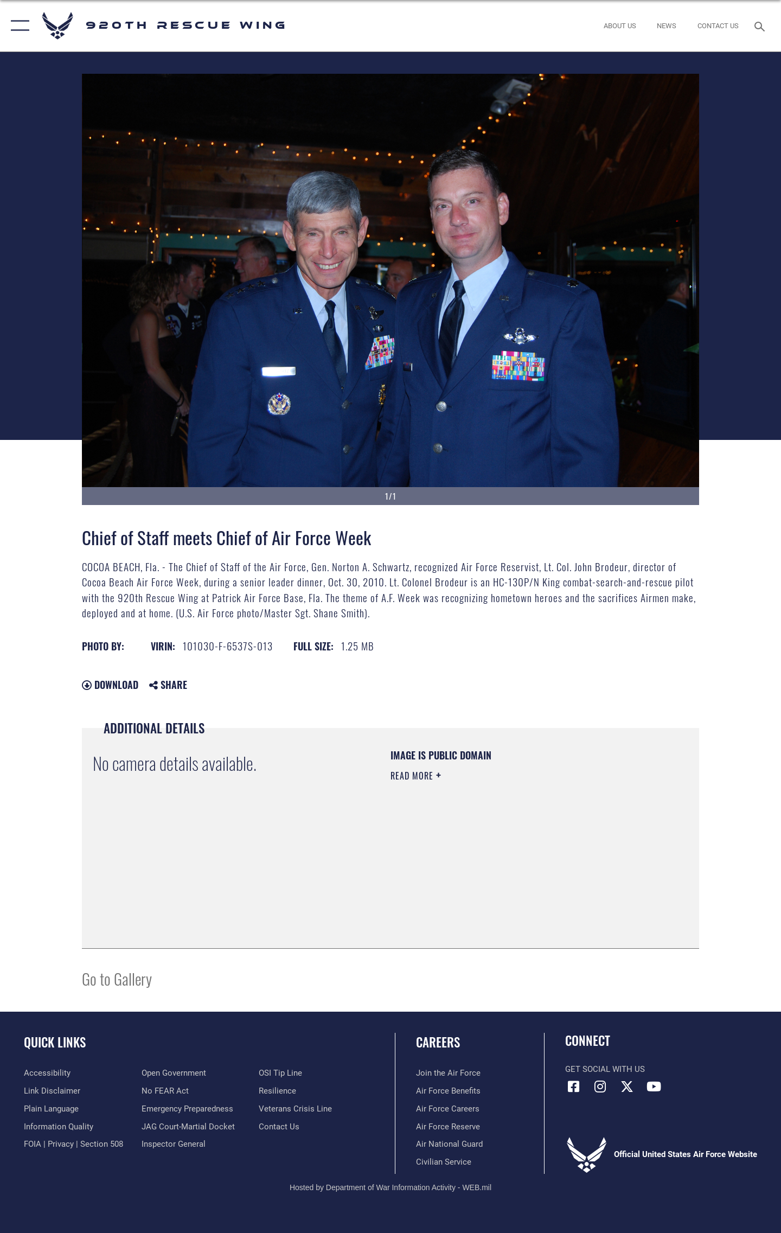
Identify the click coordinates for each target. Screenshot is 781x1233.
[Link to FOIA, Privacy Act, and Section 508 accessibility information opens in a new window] (73, 1144)
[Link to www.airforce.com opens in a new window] (448, 1073)
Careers (438, 1042)
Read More (413, 775)
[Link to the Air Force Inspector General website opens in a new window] (174, 1144)
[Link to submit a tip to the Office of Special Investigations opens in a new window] (280, 1073)
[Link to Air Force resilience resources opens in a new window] (277, 1091)
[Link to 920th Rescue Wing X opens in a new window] (627, 1086)
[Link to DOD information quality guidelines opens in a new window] (58, 1127)
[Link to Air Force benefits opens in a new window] (448, 1091)
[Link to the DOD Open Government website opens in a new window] (174, 1073)
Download (110, 685)
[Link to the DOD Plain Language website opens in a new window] (51, 1109)
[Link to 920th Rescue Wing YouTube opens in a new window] (653, 1086)
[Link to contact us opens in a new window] (279, 1127)
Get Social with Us (605, 1069)
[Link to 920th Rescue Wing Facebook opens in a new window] (573, 1086)
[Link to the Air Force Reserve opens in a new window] (448, 1127)
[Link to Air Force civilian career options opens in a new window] (443, 1162)
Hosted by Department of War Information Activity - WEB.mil (390, 1187)
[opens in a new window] (187, 1109)
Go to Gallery (117, 978)
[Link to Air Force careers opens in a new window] (447, 1109)
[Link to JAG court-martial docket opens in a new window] (188, 1127)
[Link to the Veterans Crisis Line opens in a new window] (295, 1109)
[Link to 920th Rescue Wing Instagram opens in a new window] (600, 1086)
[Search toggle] (761, 25)
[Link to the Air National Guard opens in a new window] (449, 1144)
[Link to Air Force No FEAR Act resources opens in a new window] (165, 1091)
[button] (17, 26)
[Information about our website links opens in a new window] (52, 1091)
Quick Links (55, 1042)
